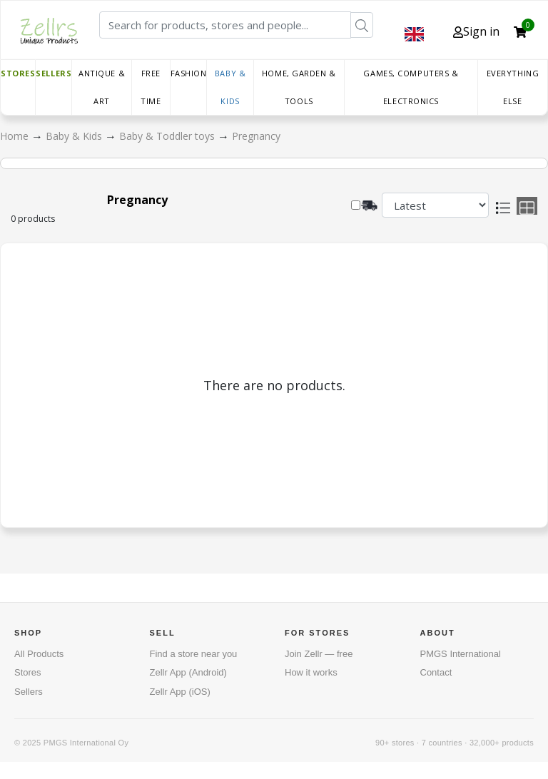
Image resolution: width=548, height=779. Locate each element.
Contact (436, 672)
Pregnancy (256, 136)
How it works (311, 672)
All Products (39, 653)
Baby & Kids (230, 87)
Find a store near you (194, 653)
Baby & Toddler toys (168, 136)
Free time (151, 87)
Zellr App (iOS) (180, 691)
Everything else (513, 87)
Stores (18, 73)
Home (15, 136)
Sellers (53, 73)
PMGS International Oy (86, 742)
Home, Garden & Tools (299, 87)
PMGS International (460, 653)
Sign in (476, 31)
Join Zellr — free (318, 653)
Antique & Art (101, 87)
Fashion (189, 73)
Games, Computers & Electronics (410, 87)
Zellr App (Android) (188, 672)
